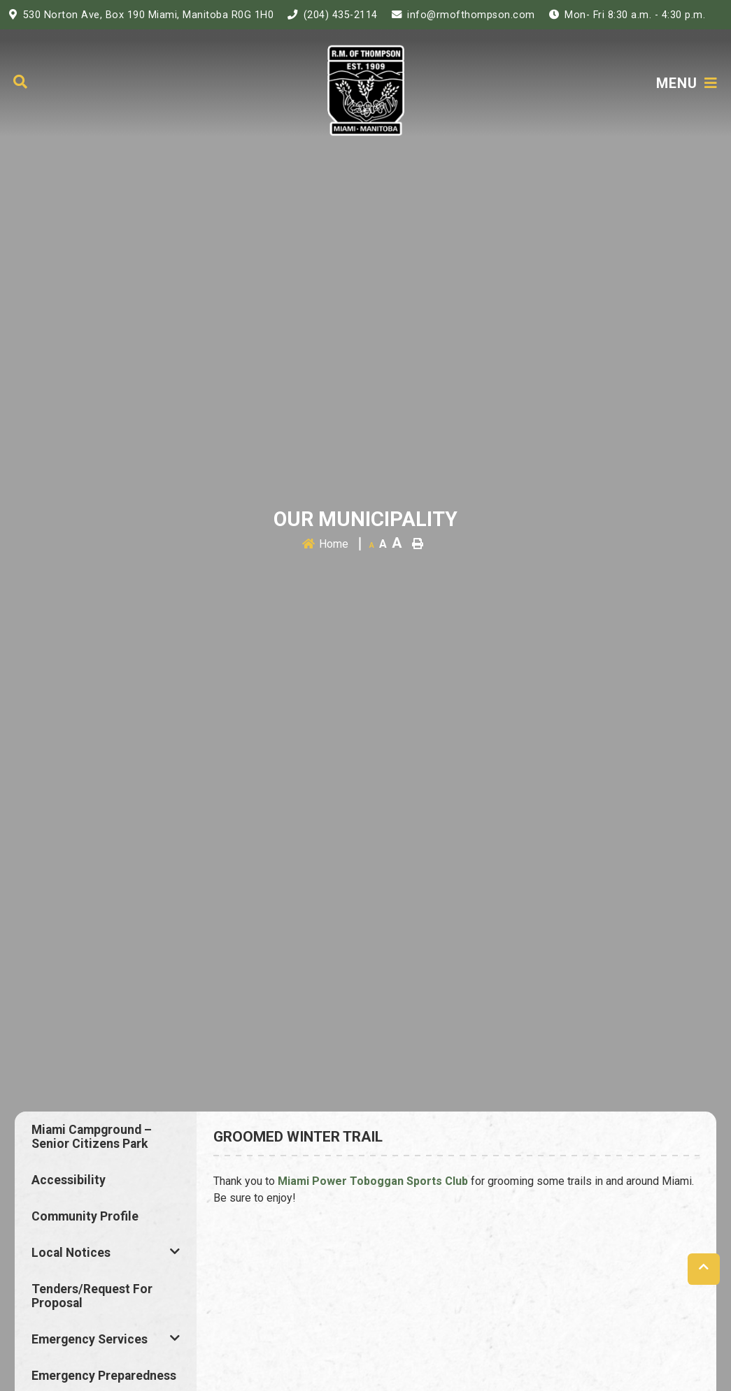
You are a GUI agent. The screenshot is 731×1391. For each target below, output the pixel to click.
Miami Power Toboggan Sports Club (373, 1181)
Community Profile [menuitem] (85, 1216)
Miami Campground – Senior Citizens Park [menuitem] (91, 1137)
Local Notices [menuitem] (71, 1253)
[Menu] (687, 83)
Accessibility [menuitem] (68, 1180)
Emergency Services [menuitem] (89, 1339)
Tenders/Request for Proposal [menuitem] (91, 1296)
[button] (175, 1251)
